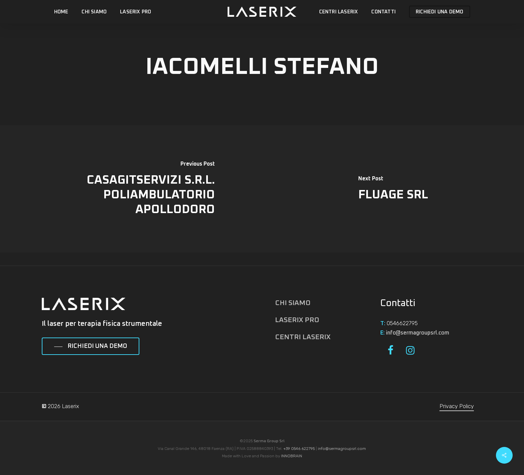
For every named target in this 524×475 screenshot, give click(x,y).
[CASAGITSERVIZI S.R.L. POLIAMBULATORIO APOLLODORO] (131, 189)
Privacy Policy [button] (456, 406)
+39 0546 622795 (299, 448)
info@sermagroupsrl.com (417, 333)
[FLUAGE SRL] (393, 189)
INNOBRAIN (291, 456)
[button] (90, 346)
